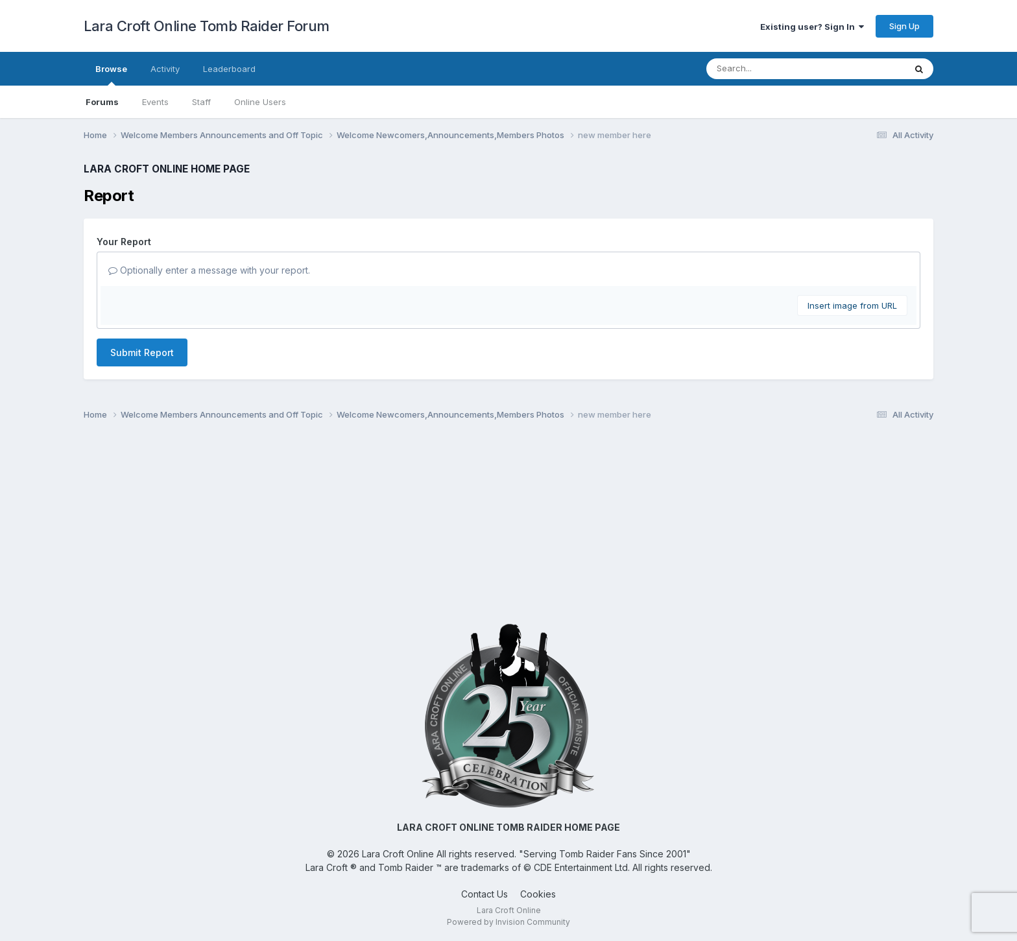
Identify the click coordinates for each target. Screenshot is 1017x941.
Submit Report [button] (142, 352)
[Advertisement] (508, 527)
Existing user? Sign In (812, 26)
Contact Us (484, 893)
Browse (111, 75)
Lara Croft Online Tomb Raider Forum (206, 26)
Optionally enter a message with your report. (209, 270)
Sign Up (904, 26)
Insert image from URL (852, 305)
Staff (201, 102)
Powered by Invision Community (508, 922)
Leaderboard (229, 69)
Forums (102, 102)
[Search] (770, 68)
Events (155, 102)
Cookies (538, 893)
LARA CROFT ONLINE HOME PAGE (167, 169)
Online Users (260, 102)
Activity (165, 69)
